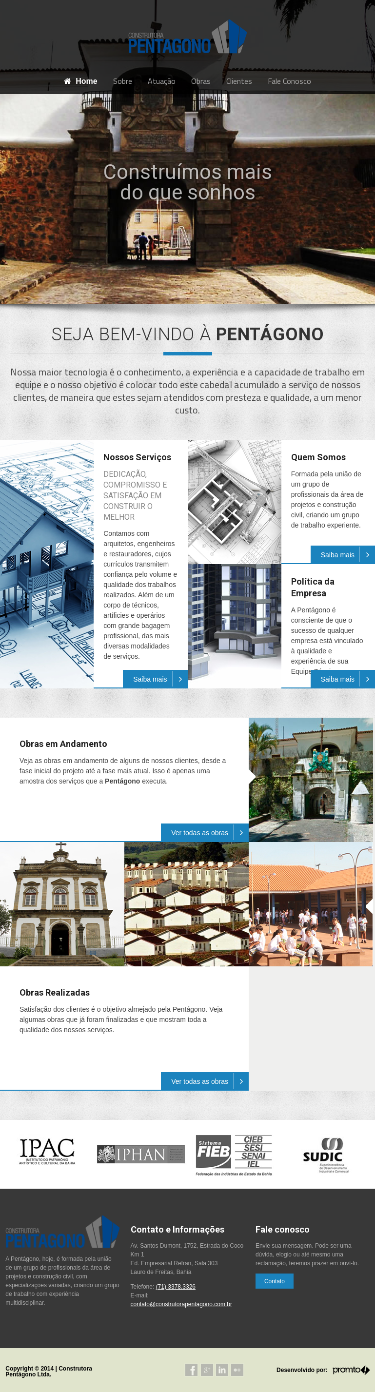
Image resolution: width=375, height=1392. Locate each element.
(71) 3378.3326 (176, 1286)
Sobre (122, 81)
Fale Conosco (289, 81)
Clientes (239, 81)
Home (80, 81)
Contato (274, 1281)
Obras (201, 81)
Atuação (162, 81)
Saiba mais (160, 678)
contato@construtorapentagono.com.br (181, 1304)
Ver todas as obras (210, 832)
